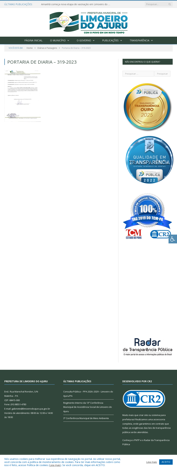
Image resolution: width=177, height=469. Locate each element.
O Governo (84, 40)
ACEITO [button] (166, 461)
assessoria (159, 419)
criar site (143, 415)
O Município (58, 40)
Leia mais (55, 465)
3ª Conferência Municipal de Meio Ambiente (86, 418)
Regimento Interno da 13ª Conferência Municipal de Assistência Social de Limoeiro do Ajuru (87, 407)
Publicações (110, 40)
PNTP (137, 440)
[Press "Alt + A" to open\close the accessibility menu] (173, 239)
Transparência (139, 40)
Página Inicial (33, 40)
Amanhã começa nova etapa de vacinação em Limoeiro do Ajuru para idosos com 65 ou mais (76, 4)
